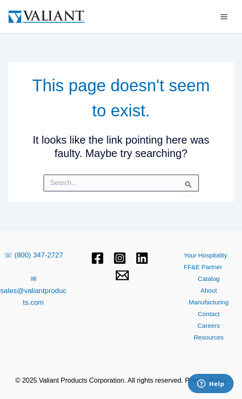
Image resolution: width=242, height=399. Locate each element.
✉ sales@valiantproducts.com (33, 290)
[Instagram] (119, 258)
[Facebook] (97, 258)
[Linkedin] (142, 258)
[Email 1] (122, 275)
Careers (209, 325)
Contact (209, 313)
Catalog (209, 278)
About (208, 290)
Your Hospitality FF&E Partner (205, 261)
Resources (209, 337)
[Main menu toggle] (224, 16)
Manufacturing (209, 302)
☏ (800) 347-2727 (33, 255)
